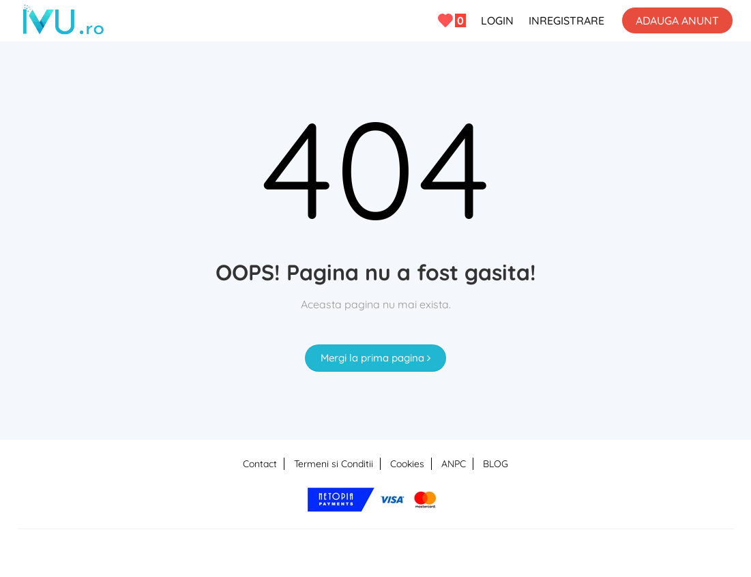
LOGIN (497, 20)
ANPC (453, 464)
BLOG (495, 464)
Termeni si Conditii (333, 464)
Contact (260, 464)
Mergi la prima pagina (375, 357)
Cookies (407, 464)
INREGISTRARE (566, 20)
